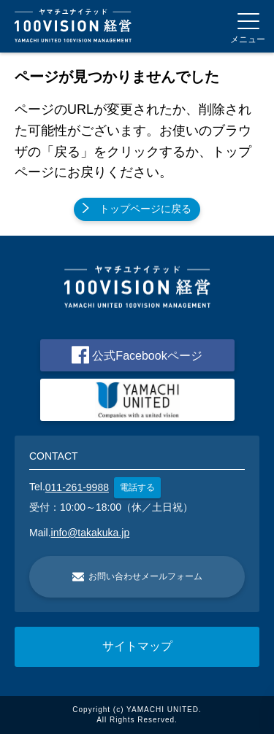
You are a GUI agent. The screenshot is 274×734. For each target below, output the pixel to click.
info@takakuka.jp (90, 532)
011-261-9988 (77, 487)
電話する (137, 487)
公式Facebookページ (137, 355)
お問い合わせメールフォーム (137, 576)
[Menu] (247, 26)
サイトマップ (137, 646)
